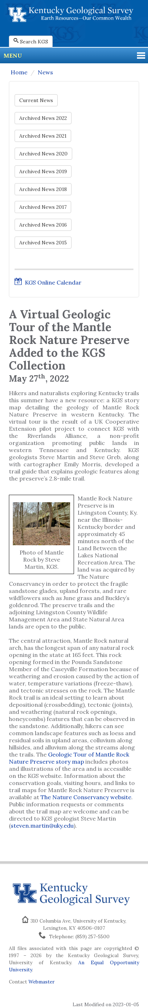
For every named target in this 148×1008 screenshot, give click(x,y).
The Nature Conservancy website (86, 797)
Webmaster (41, 981)
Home (19, 72)
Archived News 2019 (43, 171)
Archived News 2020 (43, 153)
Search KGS (31, 41)
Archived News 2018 (43, 189)
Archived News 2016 (43, 225)
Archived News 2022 (43, 118)
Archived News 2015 (43, 242)
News (45, 72)
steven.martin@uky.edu (42, 825)
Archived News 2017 (43, 207)
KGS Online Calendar (48, 282)
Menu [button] (13, 55)
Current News (36, 100)
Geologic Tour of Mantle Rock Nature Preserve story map (69, 758)
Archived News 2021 (43, 136)
